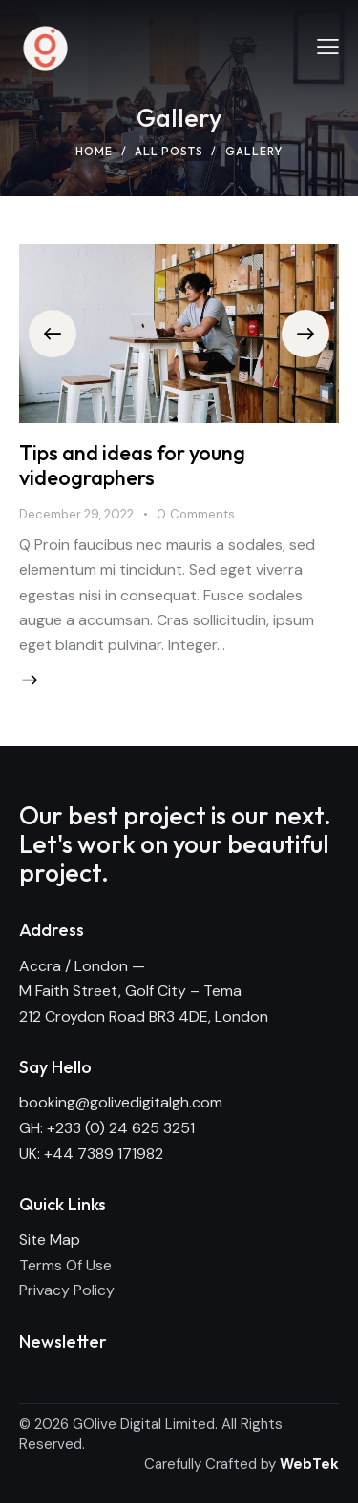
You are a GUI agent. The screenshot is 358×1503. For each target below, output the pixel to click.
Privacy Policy (67, 1290)
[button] (52, 333)
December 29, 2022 (76, 514)
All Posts (169, 151)
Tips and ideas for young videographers (132, 465)
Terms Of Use (65, 1265)
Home (94, 151)
